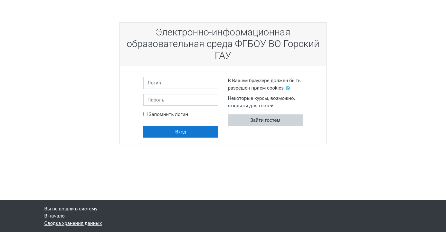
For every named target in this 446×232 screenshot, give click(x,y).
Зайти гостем (265, 120)
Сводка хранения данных (73, 223)
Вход (180, 132)
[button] (289, 88)
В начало (54, 216)
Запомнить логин (168, 114)
